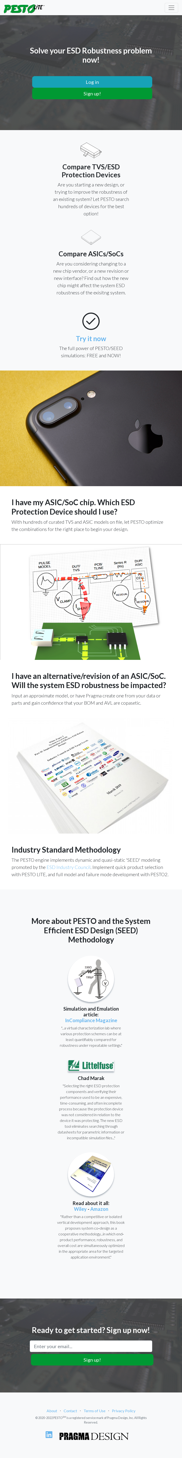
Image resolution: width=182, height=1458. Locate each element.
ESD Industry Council (69, 867)
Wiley (80, 1209)
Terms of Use (94, 1410)
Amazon (99, 1209)
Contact (70, 1410)
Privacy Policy (123, 1410)
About (52, 1410)
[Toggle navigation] (171, 8)
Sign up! (92, 93)
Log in (92, 82)
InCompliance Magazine (91, 1020)
